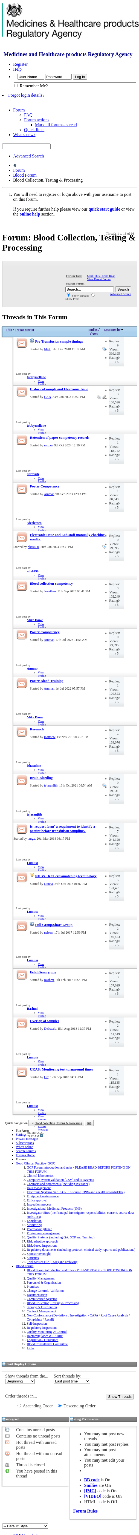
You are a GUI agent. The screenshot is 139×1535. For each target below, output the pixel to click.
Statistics (33, 1258)
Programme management (43, 1233)
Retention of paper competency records (59, 437)
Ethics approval (37, 1200)
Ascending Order (35, 1406)
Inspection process (39, 1204)
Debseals (50, 1029)
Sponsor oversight (39, 1254)
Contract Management (41, 1311)
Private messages (27, 1139)
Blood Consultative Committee (47, 1344)
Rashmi (49, 980)
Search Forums (26, 1151)
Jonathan (50, 591)
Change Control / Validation (45, 1291)
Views (94, 333)
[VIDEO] (92, 1496)
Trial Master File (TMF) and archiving (52, 1262)
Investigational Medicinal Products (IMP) (54, 1208)
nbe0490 (33, 547)
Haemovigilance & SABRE (45, 1336)
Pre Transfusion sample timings (59, 341)
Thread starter (24, 330)
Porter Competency (44, 486)
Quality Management (41, 1278)
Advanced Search (28, 156)
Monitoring (34, 1225)
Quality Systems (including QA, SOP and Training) (60, 1237)
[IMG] (90, 1490)
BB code (91, 1479)
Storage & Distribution (42, 1307)
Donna (48, 884)
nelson (48, 932)
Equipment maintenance (43, 1196)
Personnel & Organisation (44, 1282)
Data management (39, 1188)
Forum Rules (85, 1511)
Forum (19, 110)
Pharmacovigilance (39, 1229)
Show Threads (78, 295)
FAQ (28, 115)
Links (30, 1348)
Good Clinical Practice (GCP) (35, 1163)
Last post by (114, 330)
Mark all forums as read (56, 124)
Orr (46, 1077)
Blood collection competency (51, 583)
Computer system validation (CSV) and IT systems (60, 1180)
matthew (49, 737)
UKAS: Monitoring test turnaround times (61, 1069)
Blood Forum (25, 175)
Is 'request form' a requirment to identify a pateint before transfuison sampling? (62, 828)
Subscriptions (25, 1143)
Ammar (49, 494)
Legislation (34, 1221)
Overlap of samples (44, 1021)
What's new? (24, 134)
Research (37, 729)
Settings (21, 1135)
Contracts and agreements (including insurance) (58, 1184)
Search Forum (75, 283)
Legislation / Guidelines (42, 1340)
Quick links (34, 129)
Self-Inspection (37, 1323)
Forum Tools (74, 275)
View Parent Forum (99, 279)
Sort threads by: (67, 1376)
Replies (93, 330)
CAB (47, 397)
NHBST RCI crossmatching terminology (66, 876)
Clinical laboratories (40, 1176)
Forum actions (36, 119)
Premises (33, 1287)
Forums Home (25, 1155)
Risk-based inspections (42, 1245)
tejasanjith (50, 785)
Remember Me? (31, 86)
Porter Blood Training (46, 681)
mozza (48, 445)
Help (17, 69)
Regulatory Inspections (42, 1328)
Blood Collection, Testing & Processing (53, 1303)
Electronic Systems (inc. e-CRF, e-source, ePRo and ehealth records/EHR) (75, 1192)
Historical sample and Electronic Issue (59, 389)
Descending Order (76, 1406)
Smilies (90, 1485)
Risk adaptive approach (42, 1241)
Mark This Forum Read (101, 275)
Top (89, 1123)
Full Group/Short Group (54, 925)
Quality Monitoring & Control (47, 1332)
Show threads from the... (26, 1376)
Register (20, 64)
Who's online (24, 1147)
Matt (47, 349)
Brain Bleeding (41, 778)
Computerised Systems (42, 1299)
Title (9, 330)
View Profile (42, 382)
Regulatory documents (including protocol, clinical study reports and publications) (81, 1250)
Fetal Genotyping (43, 972)
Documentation (37, 1295)
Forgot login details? (26, 95)
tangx (31, 838)
